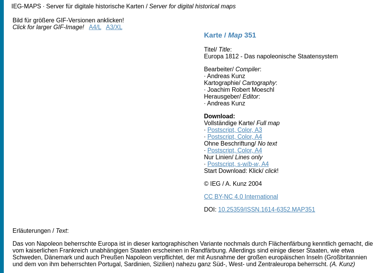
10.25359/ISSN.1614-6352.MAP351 (266, 209)
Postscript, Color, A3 (234, 130)
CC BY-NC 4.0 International (241, 196)
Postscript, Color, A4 (234, 136)
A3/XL (114, 27)
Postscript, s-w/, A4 (238, 164)
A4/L (95, 27)
